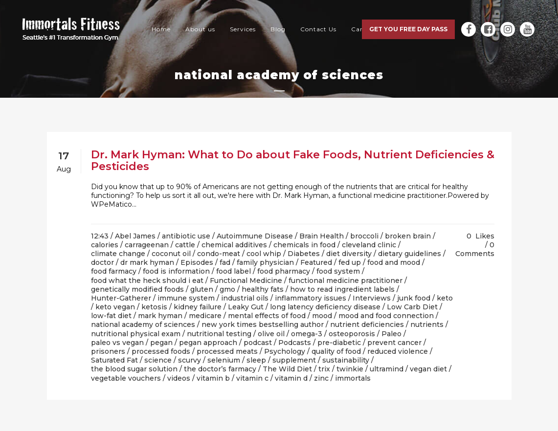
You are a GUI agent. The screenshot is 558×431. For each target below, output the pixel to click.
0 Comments (474, 249)
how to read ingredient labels (342, 289)
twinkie (349, 369)
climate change (118, 253)
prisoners (108, 351)
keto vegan (115, 306)
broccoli (364, 236)
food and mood (393, 262)
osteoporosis (352, 333)
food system (338, 271)
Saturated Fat (114, 360)
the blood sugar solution (134, 369)
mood (322, 315)
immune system (186, 298)
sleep (256, 360)
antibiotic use (186, 236)
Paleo (391, 333)
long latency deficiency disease (325, 306)
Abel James (135, 236)
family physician (265, 262)
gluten (201, 289)
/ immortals (351, 378)
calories (104, 244)
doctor (102, 262)
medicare (205, 315)
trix (324, 369)
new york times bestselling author (262, 324)
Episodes (196, 262)
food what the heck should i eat (147, 280)
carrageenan (147, 244)
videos (178, 378)
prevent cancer (394, 342)
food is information (176, 271)
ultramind (386, 369)
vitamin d (291, 378)
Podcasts (294, 342)
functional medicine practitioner (345, 280)
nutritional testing (219, 333)
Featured (316, 262)
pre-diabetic (339, 342)
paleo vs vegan (117, 342)
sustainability (345, 360)
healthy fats (263, 289)
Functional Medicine (246, 280)
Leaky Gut (246, 306)
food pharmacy (283, 271)
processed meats (227, 351)
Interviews (372, 298)
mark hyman (160, 315)
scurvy (189, 360)
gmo (227, 289)
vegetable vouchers (126, 378)
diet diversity (349, 253)
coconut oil (171, 253)
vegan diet (428, 369)
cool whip (263, 253)
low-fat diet (111, 315)
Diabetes (304, 253)
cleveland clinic (369, 244)
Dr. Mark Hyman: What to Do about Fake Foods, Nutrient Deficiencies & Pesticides (292, 160)
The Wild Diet (287, 369)
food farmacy (113, 271)
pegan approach (208, 342)
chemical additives (234, 244)
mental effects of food (267, 315)
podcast (258, 342)
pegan (161, 342)
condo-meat (218, 253)
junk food (413, 298)
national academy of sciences (143, 324)
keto (445, 298)
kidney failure (198, 306)
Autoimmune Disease (255, 236)
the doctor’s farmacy (220, 369)
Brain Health (321, 236)
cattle (185, 244)
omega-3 (306, 333)
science (158, 360)
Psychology (284, 351)
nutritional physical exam (135, 333)
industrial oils (244, 298)
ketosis (154, 306)
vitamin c (252, 378)
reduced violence (397, 351)
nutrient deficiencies (367, 324)
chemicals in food (304, 244)
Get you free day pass (408, 29)
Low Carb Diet (412, 306)
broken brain (408, 236)
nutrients (427, 324)
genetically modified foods (137, 289)
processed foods (161, 351)
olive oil (271, 333)
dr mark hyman (147, 262)
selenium (223, 360)
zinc (321, 378)
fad (225, 262)
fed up (349, 262)
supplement (294, 360)
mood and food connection (386, 315)
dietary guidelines (409, 253)
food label (233, 271)
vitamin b (213, 378)
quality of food (336, 351)
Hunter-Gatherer (121, 298)
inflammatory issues (310, 298)
